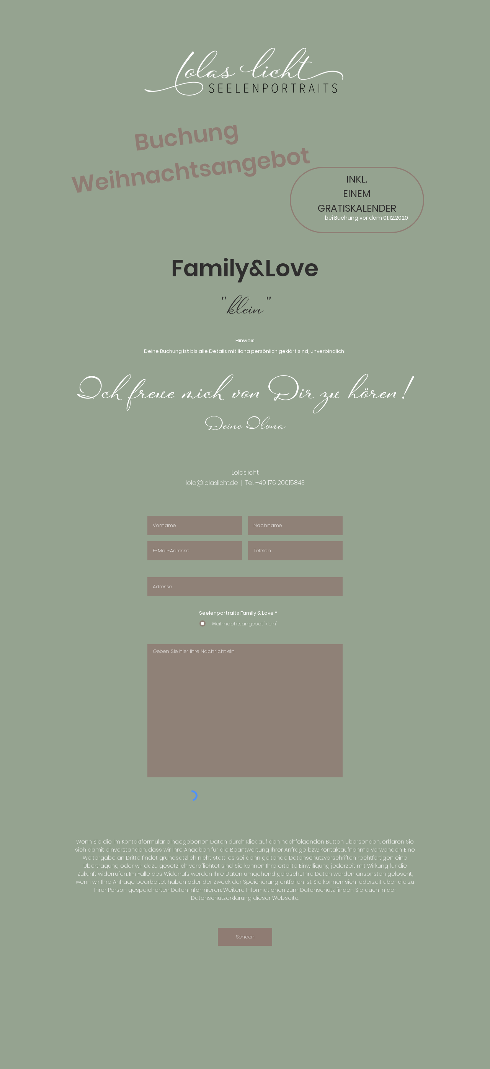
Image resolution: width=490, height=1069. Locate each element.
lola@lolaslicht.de (212, 482)
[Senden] (245, 937)
